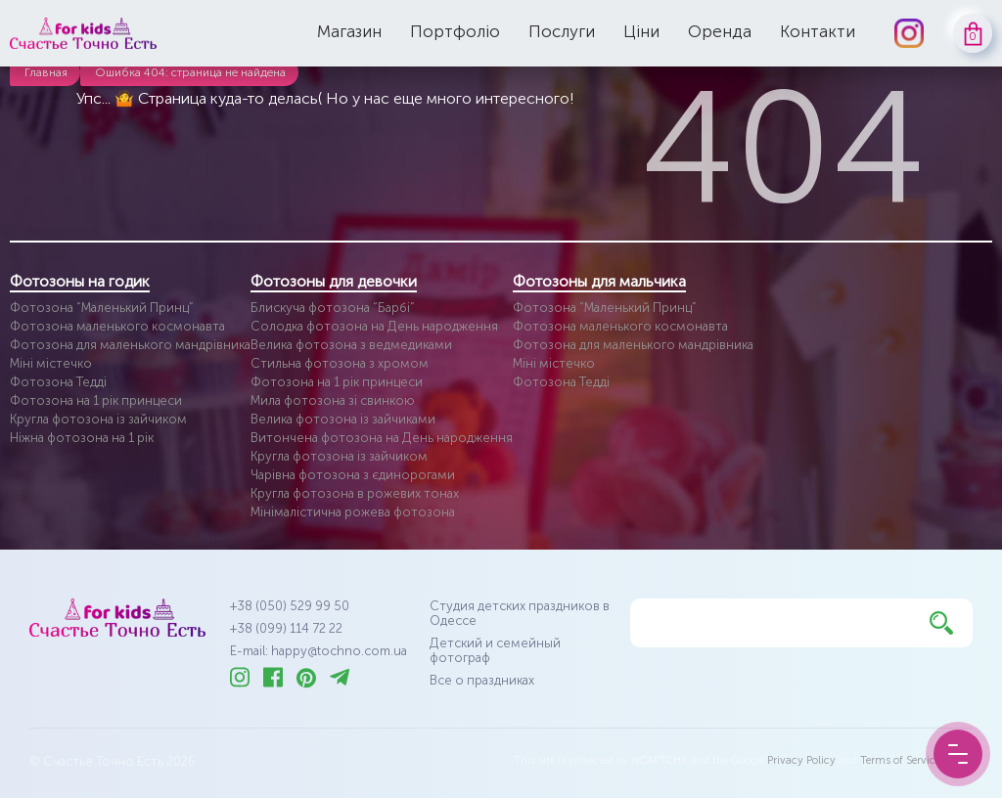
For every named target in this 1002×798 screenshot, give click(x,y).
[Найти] (941, 622)
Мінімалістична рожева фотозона (352, 512)
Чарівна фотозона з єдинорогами (352, 474)
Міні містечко (51, 363)
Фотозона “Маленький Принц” (102, 307)
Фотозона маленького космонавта (117, 326)
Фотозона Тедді (58, 382)
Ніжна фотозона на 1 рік (82, 437)
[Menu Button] (958, 754)
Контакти (817, 31)
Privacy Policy (801, 760)
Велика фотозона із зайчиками (342, 419)
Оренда (720, 31)
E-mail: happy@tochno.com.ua (318, 650)
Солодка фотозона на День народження (374, 326)
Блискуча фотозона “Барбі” (332, 307)
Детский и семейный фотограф (495, 650)
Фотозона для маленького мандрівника (130, 344)
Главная (46, 72)
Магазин (349, 31)
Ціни (641, 31)
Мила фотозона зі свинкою (332, 400)
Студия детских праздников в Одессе (520, 613)
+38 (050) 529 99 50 (289, 605)
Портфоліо (455, 31)
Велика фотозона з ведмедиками (351, 344)
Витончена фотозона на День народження (381, 437)
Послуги (561, 31)
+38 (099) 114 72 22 (286, 628)
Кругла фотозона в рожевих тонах (354, 493)
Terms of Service (900, 760)
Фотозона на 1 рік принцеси (96, 400)
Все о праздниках (482, 680)
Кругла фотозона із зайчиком (98, 419)
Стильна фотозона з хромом (339, 363)
